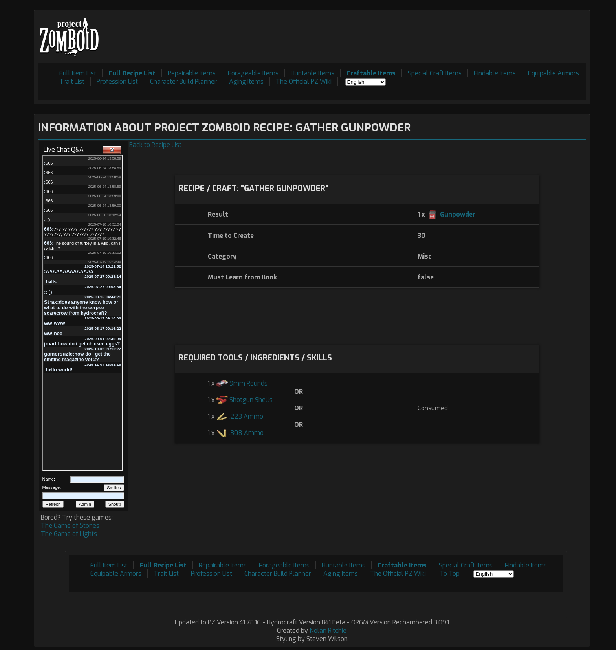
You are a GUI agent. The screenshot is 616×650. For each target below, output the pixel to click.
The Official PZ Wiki (304, 81)
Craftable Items (371, 73)
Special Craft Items (435, 73)
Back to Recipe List (155, 145)
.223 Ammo (246, 416)
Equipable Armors (553, 73)
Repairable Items (192, 73)
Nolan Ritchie (328, 630)
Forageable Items (253, 73)
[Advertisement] (443, 32)
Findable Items (495, 73)
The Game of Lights (69, 534)
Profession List (117, 81)
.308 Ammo (246, 433)
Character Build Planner (183, 81)
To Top (450, 573)
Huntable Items (312, 73)
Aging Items (246, 81)
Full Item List (77, 73)
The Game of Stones (70, 525)
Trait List (71, 81)
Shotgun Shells (251, 400)
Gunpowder (457, 214)
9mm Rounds (248, 383)
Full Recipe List (132, 73)
